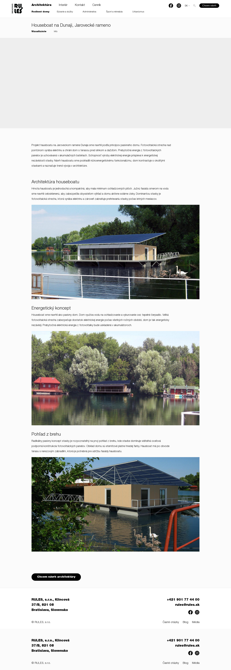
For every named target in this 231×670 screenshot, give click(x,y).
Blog (185, 622)
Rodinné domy (40, 12)
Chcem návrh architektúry (56, 577)
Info (55, 31)
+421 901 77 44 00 (183, 600)
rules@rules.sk (187, 605)
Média (195, 622)
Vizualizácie (39, 31)
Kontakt (80, 5)
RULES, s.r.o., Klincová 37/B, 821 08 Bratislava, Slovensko (50, 605)
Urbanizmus (138, 12)
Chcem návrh (209, 5)
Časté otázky (171, 622)
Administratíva (89, 12)
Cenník (96, 5)
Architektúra (41, 5)
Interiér (63, 5)
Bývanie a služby (65, 12)
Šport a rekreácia (114, 12)
